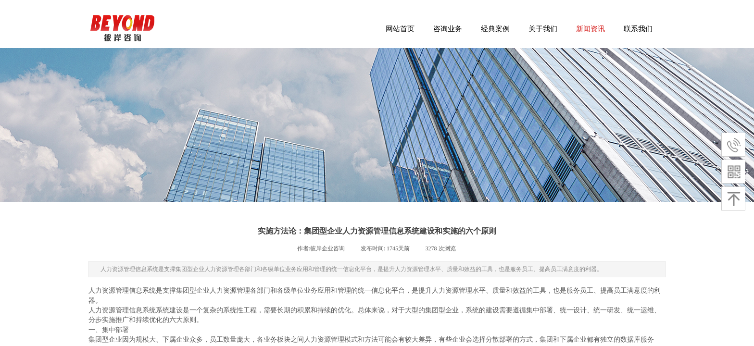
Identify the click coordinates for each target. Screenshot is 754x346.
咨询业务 (447, 29)
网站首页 (400, 29)
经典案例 (495, 29)
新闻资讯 (590, 29)
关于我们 (542, 29)
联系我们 (638, 29)
